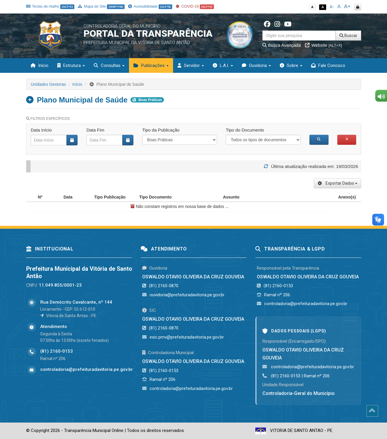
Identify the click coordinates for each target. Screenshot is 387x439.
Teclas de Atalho (50, 6)
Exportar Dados (337, 183)
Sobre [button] (291, 65)
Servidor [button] (190, 65)
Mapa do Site (101, 6)
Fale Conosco (328, 65)
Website (323, 45)
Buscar (348, 35)
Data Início (41, 129)
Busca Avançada (281, 45)
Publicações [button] (151, 65)
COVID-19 (195, 6)
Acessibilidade (150, 6)
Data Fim (95, 129)
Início (39, 65)
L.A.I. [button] (223, 65)
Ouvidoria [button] (256, 65)
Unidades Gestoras (48, 84)
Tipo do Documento (245, 129)
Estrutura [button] (71, 65)
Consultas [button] (109, 65)
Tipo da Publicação (161, 129)
